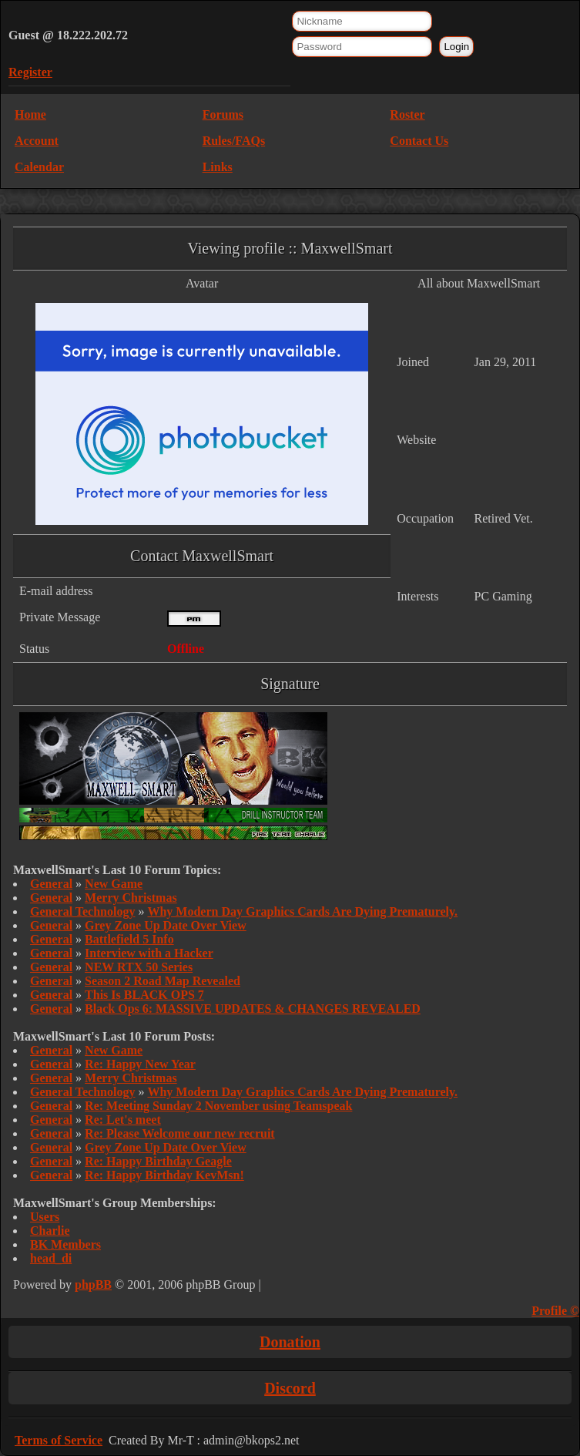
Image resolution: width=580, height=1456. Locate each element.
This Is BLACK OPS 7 (144, 994)
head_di (51, 1258)
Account (37, 140)
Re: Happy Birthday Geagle (158, 1161)
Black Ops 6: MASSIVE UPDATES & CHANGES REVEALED (253, 1008)
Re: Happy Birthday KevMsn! (164, 1175)
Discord (290, 1388)
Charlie (50, 1230)
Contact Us (419, 140)
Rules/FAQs (234, 140)
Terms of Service (58, 1440)
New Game (113, 883)
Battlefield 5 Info (129, 939)
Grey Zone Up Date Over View (165, 925)
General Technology (82, 911)
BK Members (65, 1244)
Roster (407, 114)
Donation (290, 1341)
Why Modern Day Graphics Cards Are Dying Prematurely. (302, 911)
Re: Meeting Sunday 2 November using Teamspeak (218, 1105)
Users (44, 1216)
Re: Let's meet (123, 1119)
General (51, 883)
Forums (223, 114)
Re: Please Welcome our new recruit (180, 1133)
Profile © (555, 1310)
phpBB (93, 1284)
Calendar (39, 166)
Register (30, 72)
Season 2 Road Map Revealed (162, 980)
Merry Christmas (131, 897)
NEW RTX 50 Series (139, 966)
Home (30, 114)
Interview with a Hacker (149, 953)
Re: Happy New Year (140, 1064)
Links (218, 166)
